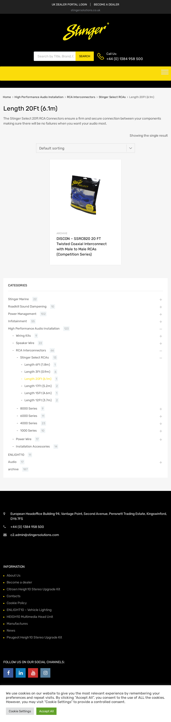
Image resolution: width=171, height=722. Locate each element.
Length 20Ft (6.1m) (37, 379)
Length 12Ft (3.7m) (38, 400)
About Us (13, 575)
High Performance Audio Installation (38, 97)
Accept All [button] (46, 711)
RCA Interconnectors (81, 97)
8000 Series (28, 408)
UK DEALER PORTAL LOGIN (69, 4)
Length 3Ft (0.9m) (37, 371)
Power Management (22, 314)
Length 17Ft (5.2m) (38, 386)
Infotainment (17, 321)
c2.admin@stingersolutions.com (34, 535)
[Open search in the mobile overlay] (64, 56)
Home (7, 97)
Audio (12, 462)
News (11, 631)
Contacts (13, 596)
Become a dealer (19, 582)
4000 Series (28, 423)
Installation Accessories (33, 446)
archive (62, 233)
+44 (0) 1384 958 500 (118, 59)
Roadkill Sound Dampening (27, 306)
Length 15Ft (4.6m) (38, 393)
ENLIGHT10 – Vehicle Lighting (29, 610)
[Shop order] (85, 148)
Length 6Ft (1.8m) (37, 364)
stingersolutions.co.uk (85, 10)
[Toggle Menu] (165, 73)
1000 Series (28, 430)
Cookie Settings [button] (20, 711)
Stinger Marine (18, 299)
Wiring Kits (23, 335)
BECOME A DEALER (106, 4)
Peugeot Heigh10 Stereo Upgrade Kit (34, 637)
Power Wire (23, 439)
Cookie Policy (17, 603)
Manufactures (17, 624)
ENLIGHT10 (16, 454)
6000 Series (28, 416)
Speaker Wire (25, 343)
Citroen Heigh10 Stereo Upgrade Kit (33, 589)
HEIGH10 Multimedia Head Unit (30, 617)
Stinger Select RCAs (112, 97)
